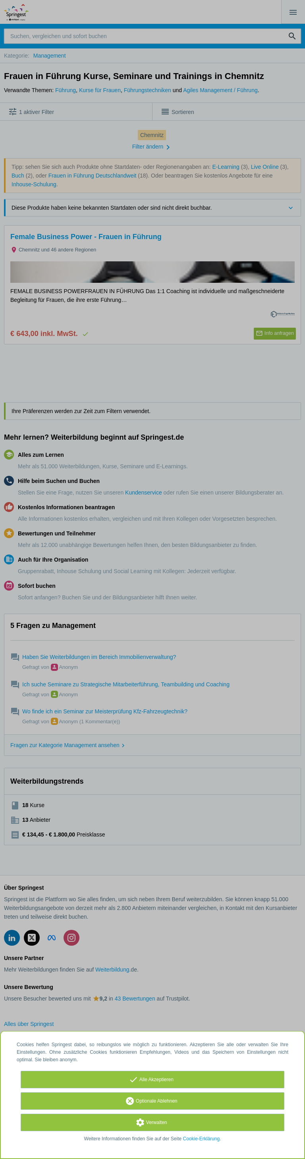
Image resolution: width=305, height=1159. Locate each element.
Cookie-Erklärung (201, 1139)
